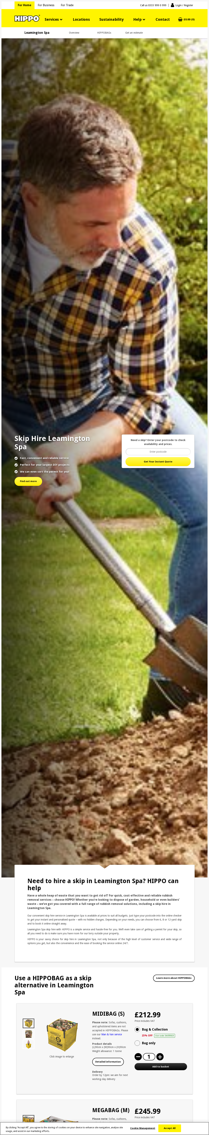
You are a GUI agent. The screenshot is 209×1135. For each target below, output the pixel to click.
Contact (163, 19)
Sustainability (111, 19)
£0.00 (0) (189, 19)
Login (184, 5)
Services (52, 19)
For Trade (67, 5)
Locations (81, 19)
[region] (104, 1128)
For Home (24, 5)
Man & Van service (111, 1034)
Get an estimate (134, 32)
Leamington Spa (36, 33)
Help (137, 19)
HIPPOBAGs (104, 32)
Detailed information (108, 1061)
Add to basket (160, 1066)
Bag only (148, 1043)
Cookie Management (142, 1128)
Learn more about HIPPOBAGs (174, 978)
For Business (46, 5)
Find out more (28, 481)
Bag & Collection (164, 1032)
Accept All (170, 1128)
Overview (74, 32)
